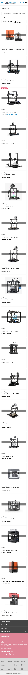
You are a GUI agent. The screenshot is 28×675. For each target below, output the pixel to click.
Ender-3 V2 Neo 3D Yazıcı (8, 206)
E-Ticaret (10, 673)
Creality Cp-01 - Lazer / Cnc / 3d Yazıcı (11, 393)
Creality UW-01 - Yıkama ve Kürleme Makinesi (13, 581)
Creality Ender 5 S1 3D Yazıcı (9, 300)
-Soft (7, 673)
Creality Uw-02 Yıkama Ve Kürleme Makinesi (13, 49)
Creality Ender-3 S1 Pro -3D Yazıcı (10, 237)
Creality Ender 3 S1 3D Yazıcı (9, 143)
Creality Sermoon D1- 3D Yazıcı (9, 519)
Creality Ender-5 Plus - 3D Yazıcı (10, 331)
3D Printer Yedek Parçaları (19, 13)
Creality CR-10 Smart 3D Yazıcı (9, 174)
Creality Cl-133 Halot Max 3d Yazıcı (10, 613)
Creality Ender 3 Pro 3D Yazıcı (9, 112)
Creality (3, 46)
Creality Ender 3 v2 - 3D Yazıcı (9, 81)
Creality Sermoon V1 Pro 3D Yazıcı (10, 487)
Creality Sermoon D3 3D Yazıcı (9, 550)
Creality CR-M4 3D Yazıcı (8, 456)
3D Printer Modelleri (6, 13)
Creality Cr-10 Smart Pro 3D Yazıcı (10, 425)
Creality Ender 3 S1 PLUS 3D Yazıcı (10, 268)
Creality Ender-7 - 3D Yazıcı (8, 362)
